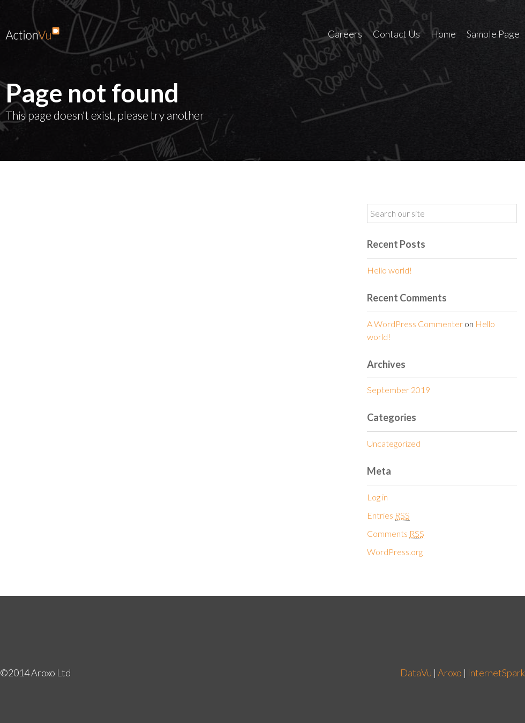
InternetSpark (496, 672)
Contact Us (396, 34)
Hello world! (389, 270)
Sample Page (493, 34)
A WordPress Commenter (415, 324)
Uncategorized (394, 443)
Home (443, 34)
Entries (388, 515)
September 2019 (398, 390)
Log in (377, 497)
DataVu (416, 672)
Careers (345, 34)
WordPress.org (395, 552)
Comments (395, 533)
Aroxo (450, 672)
